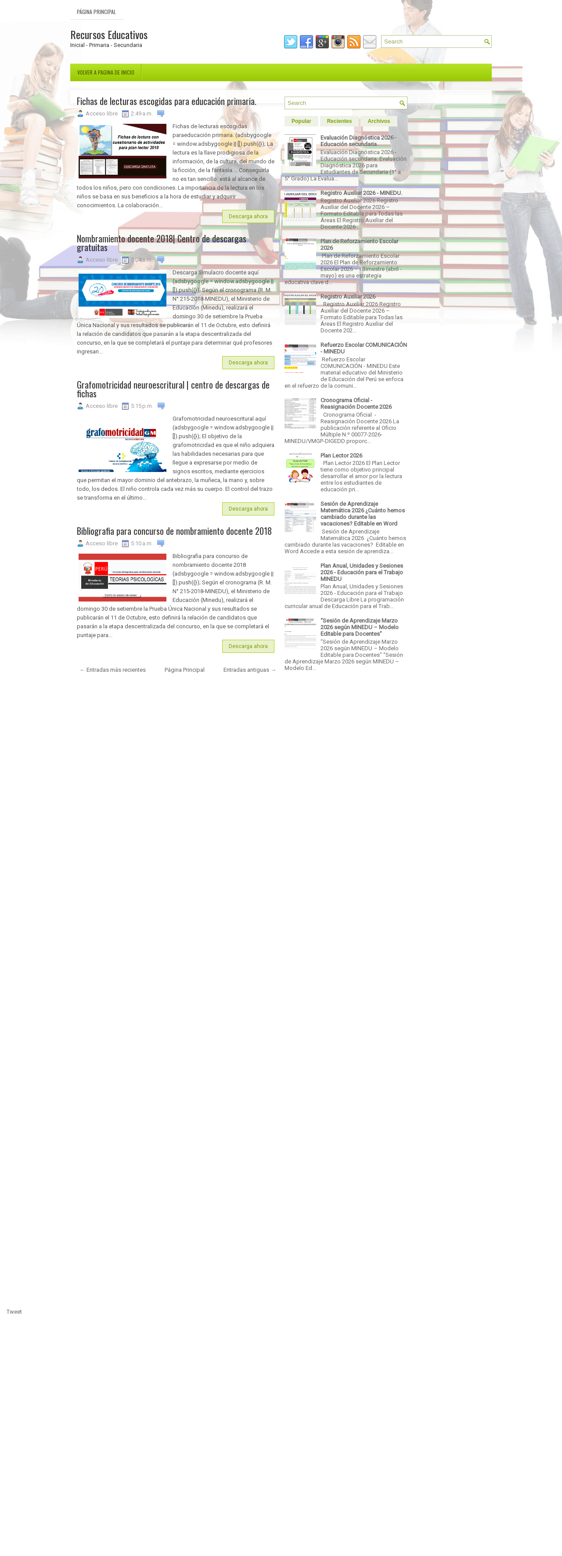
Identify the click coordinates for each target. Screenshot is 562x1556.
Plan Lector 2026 (341, 455)
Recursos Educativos (109, 34)
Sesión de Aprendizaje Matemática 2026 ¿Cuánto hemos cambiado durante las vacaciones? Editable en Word (363, 514)
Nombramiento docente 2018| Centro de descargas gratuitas (161, 243)
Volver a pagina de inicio (105, 72)
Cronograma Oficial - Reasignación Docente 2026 (356, 403)
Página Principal (96, 11)
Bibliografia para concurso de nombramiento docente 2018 (174, 530)
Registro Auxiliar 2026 (348, 296)
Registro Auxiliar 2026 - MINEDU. (361, 193)
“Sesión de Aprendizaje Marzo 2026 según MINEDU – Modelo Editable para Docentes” (360, 627)
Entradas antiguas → (249, 669)
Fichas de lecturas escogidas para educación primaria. (166, 101)
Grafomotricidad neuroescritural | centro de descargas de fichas (173, 389)
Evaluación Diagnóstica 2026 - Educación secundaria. (358, 141)
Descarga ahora (248, 216)
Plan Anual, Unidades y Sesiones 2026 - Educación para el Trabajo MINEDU (362, 572)
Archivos (378, 121)
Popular (301, 121)
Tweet (14, 1311)
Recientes (339, 121)
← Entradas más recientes (112, 669)
